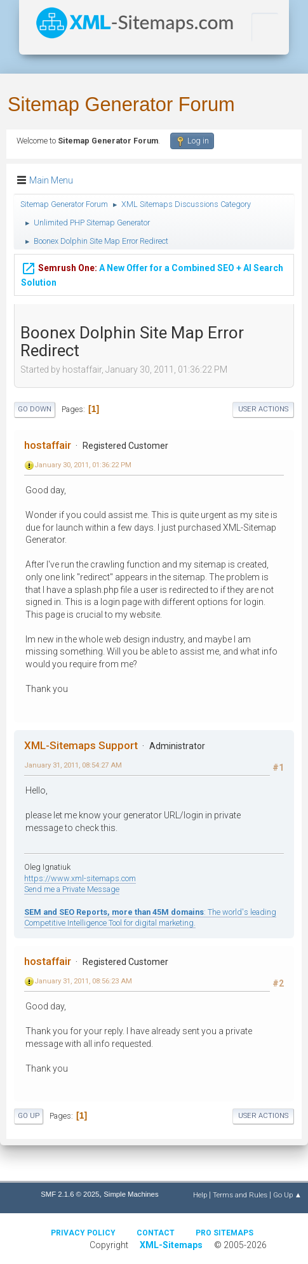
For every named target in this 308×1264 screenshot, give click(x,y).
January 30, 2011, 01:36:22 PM (82, 464)
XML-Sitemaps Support (81, 745)
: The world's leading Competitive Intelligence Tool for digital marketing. (150, 917)
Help (200, 1194)
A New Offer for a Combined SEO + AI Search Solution (152, 274)
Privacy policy (83, 1232)
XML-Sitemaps (171, 1245)
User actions (263, 409)
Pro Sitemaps (224, 1232)
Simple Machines (131, 1194)
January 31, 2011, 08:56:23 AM (83, 980)
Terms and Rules (240, 1194)
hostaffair (47, 445)
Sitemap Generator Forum (121, 104)
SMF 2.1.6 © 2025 (70, 1194)
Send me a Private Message (71, 889)
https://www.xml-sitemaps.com (80, 878)
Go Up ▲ (287, 1194)
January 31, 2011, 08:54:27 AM (73, 765)
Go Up (28, 1116)
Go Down (34, 409)
